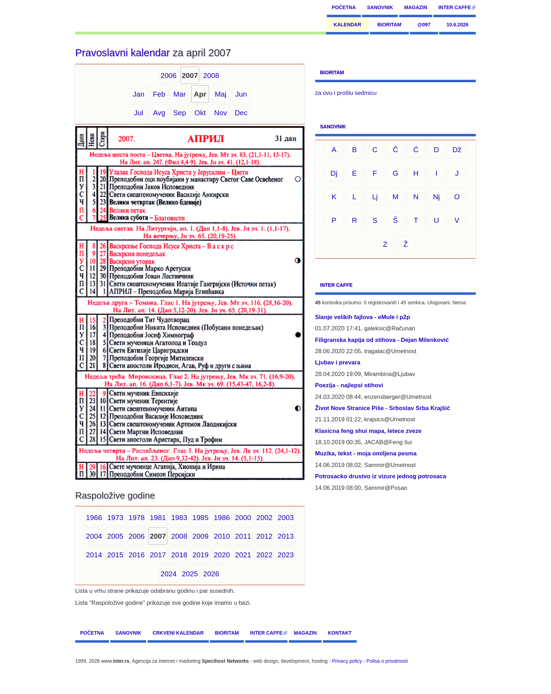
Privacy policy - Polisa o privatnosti (370, 661)
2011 (243, 536)
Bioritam (389, 24)
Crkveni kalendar (178, 633)
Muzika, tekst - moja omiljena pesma (366, 453)
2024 (169, 574)
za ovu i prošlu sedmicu (346, 93)
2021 (243, 555)
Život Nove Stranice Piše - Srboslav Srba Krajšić (382, 408)
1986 (222, 517)
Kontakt (339, 633)
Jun (241, 94)
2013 (286, 536)
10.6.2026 (457, 24)
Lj (375, 197)
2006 (169, 75)
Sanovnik (380, 7)
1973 (115, 517)
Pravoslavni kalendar (122, 52)
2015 (115, 555)
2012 (264, 536)
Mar (179, 94)
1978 (137, 517)
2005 (115, 536)
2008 (211, 75)
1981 (158, 517)
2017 (158, 555)
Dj (334, 173)
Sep (179, 113)
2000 (243, 517)
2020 (222, 555)
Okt (200, 113)
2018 (179, 555)
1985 (201, 517)
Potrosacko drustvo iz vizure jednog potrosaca (380, 476)
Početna (344, 7)
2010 (222, 536)
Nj (436, 197)
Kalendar (347, 24)
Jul (138, 113)
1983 (179, 517)
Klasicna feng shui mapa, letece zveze (368, 431)
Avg (159, 113)
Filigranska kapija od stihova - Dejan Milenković (382, 340)
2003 (286, 517)
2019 (201, 555)
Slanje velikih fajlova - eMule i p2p (362, 317)
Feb (159, 94)
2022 (264, 555)
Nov (220, 113)
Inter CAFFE (454, 7)
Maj (220, 94)
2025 (190, 574)
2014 (94, 555)
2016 (137, 555)
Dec (241, 113)
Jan (138, 94)
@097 (423, 24)
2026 (211, 574)
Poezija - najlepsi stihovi (349, 385)
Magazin (415, 7)
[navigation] (107, 16)
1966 (94, 517)
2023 (286, 555)
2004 (94, 536)
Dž (457, 149)
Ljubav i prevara (338, 362)
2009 (201, 536)
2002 (264, 517)
